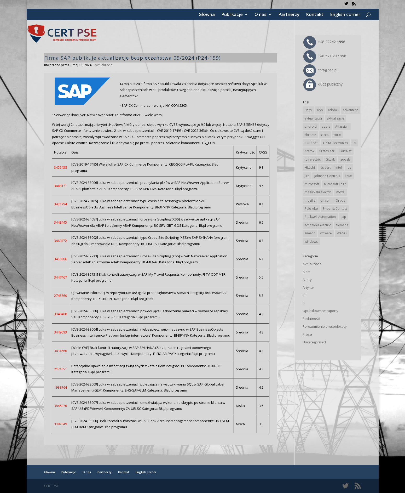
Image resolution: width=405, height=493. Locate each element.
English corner (345, 15)
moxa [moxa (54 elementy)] (340, 192)
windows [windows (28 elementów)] (311, 241)
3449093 (60, 332)
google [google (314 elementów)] (345, 159)
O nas (260, 15)
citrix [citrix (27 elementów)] (337, 135)
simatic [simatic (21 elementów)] (310, 233)
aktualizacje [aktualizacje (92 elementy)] (335, 118)
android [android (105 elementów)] (311, 126)
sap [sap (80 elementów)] (343, 216)
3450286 (60, 259)
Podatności (311, 318)
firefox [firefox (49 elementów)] (309, 151)
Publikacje (232, 15)
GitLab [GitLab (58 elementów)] (330, 159)
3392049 (60, 424)
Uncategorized (314, 342)
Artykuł (308, 287)
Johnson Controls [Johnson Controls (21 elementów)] (327, 176)
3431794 (60, 204)
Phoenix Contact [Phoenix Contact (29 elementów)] (335, 208)
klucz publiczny (323, 84)
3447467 (60, 277)
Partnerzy (288, 15)
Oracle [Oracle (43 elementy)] (340, 200)
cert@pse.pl (320, 69)
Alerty (307, 279)
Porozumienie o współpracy (325, 326)
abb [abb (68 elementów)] (320, 110)
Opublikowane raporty (320, 310)
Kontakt (314, 15)
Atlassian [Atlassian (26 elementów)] (342, 126)
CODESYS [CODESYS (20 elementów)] (311, 143)
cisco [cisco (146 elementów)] (325, 135)
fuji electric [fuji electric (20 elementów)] (313, 159)
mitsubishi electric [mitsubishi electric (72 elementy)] (318, 192)
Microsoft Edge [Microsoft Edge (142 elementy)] (335, 184)
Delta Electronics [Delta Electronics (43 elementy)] (335, 143)
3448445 (60, 222)
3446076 (60, 405)
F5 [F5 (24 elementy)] (354, 143)
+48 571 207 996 (324, 55)
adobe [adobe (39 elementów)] (333, 110)
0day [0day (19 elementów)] (308, 110)
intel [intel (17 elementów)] (338, 167)
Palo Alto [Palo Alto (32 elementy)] (311, 208)
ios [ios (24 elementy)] (349, 167)
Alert (306, 271)
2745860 (60, 295)
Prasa (307, 334)
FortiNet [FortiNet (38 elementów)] (345, 151)
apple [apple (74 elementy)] (326, 126)
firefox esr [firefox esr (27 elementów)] (326, 151)
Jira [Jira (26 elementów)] (307, 176)
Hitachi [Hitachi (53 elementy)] (310, 167)
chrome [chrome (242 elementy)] (310, 135)
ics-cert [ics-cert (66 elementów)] (325, 167)
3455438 (60, 167)
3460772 (60, 240)
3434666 (60, 350)
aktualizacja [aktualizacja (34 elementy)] (313, 118)
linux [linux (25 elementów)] (348, 176)
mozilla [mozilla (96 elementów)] (310, 200)
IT (304, 303)
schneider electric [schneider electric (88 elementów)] (318, 225)
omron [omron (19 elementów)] (325, 200)
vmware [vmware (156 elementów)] (326, 233)
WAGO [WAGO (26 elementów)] (342, 233)
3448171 (60, 185)
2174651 (60, 369)
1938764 (60, 387)
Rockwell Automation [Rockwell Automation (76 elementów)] (320, 216)
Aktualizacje (103, 65)
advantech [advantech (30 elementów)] (350, 110)
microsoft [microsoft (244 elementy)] (312, 184)
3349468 (60, 313)
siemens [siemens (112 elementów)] (342, 225)
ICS (305, 295)
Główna (207, 15)
